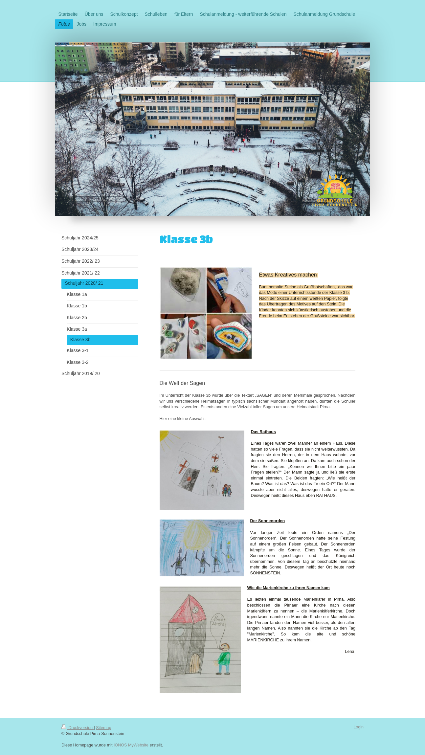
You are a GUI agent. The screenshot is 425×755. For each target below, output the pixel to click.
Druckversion (77, 727)
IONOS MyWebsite (131, 745)
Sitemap (103, 727)
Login (358, 727)
